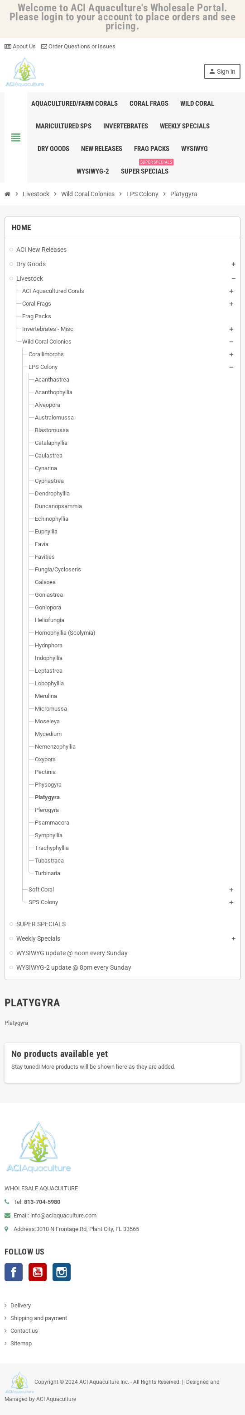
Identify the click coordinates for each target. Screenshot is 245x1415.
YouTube (38, 1272)
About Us (20, 46)
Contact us (24, 1330)
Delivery (20, 1305)
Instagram (62, 1272)
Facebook (14, 1272)
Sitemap (21, 1343)
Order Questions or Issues (78, 46)
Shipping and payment (38, 1318)
